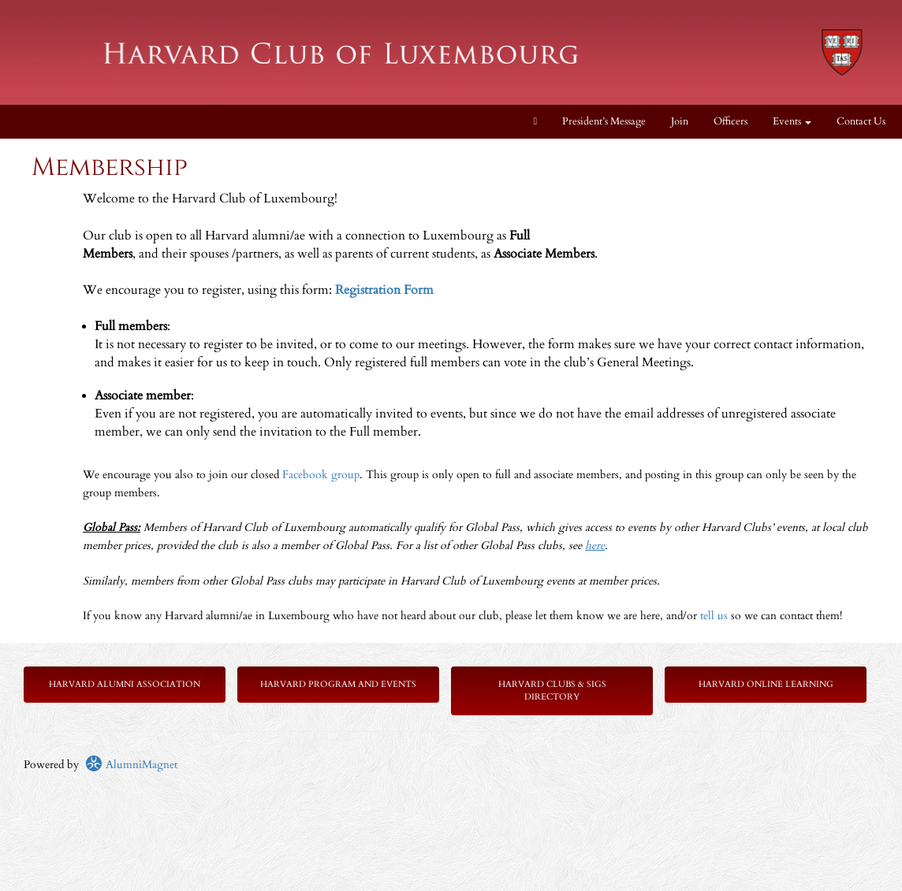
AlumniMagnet (131, 764)
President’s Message (604, 121)
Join (679, 121)
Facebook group (321, 474)
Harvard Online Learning (766, 684)
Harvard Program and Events (338, 684)
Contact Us (861, 121)
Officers (730, 121)
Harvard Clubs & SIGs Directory (552, 690)
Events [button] (792, 121)
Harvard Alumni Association (124, 684)
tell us (714, 615)
